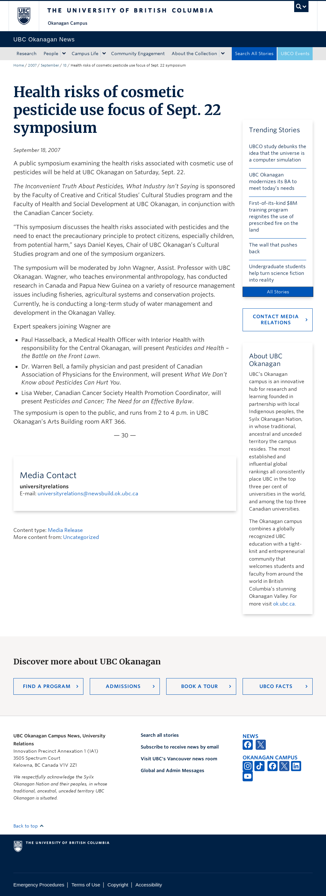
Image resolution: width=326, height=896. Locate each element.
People (51, 53)
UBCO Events (295, 53)
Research (27, 53)
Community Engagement (138, 53)
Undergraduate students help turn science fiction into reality (277, 273)
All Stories (278, 291)
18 (65, 65)
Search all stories (160, 735)
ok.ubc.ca (284, 604)
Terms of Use (86, 884)
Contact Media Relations (276, 320)
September (50, 65)
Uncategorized (81, 537)
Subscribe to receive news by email (180, 746)
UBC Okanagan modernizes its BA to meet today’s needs (273, 181)
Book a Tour (199, 686)
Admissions (123, 686)
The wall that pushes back (273, 248)
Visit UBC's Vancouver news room (179, 758)
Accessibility (149, 884)
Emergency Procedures (38, 884)
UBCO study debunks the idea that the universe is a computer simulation (277, 153)
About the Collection (194, 53)
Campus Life (85, 53)
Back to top (28, 825)
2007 (32, 65)
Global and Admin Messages (172, 770)
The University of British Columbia (28, 16)
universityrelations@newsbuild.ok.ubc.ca (88, 494)
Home (18, 65)
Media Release (65, 530)
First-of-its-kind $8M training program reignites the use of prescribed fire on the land (273, 216)
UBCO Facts (276, 686)
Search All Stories (254, 53)
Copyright (117, 884)
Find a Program (47, 686)
